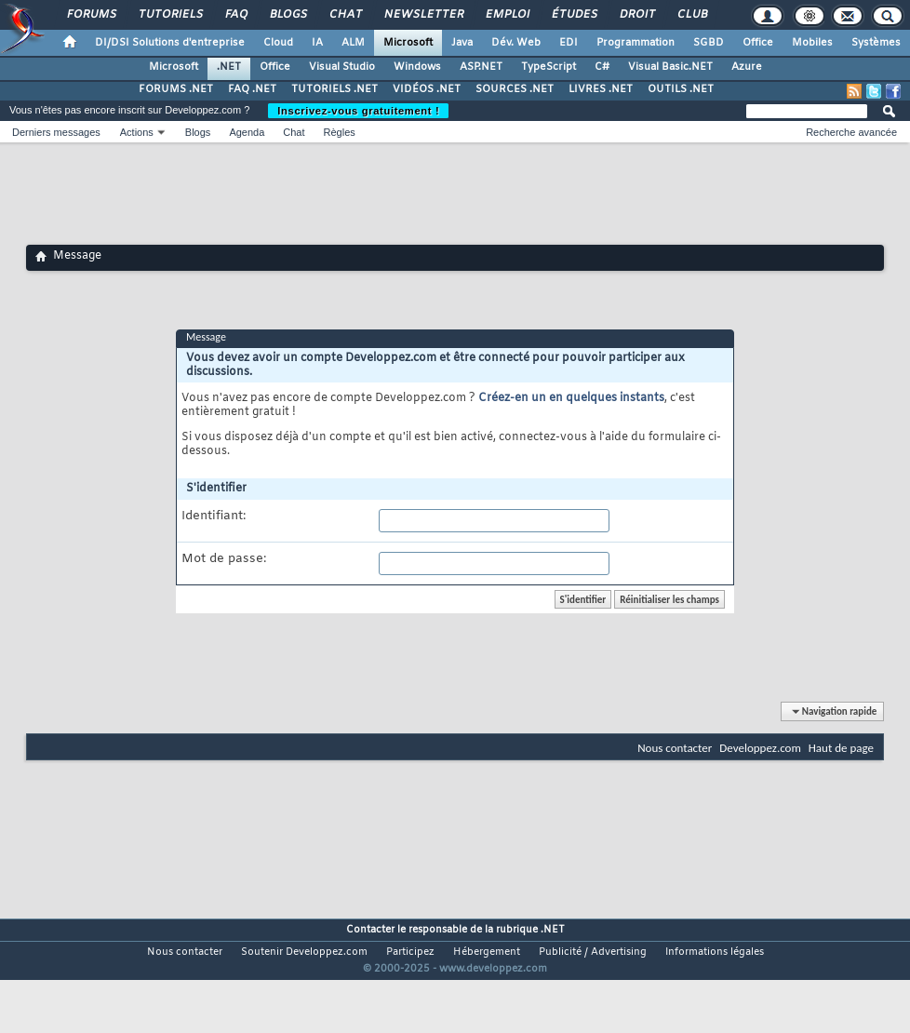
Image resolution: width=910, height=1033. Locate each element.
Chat (345, 14)
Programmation (635, 42)
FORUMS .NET (176, 89)
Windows (417, 67)
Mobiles (812, 42)
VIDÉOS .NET (427, 89)
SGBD (708, 42)
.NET (229, 67)
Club (691, 14)
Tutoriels (170, 14)
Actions (137, 132)
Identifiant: (213, 516)
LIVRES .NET (601, 89)
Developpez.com (760, 748)
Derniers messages (56, 132)
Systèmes (876, 42)
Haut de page (841, 748)
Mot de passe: (223, 559)
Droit (636, 14)
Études (573, 14)
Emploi (506, 14)
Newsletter (422, 14)
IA (317, 42)
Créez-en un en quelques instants (571, 398)
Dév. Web (516, 42)
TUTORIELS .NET (334, 89)
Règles (339, 132)
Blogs (287, 14)
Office (758, 42)
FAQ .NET (252, 89)
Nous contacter (674, 748)
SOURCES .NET (514, 89)
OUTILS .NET (681, 89)
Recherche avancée (851, 132)
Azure (746, 67)
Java (462, 42)
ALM (353, 42)
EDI (568, 42)
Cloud (278, 42)
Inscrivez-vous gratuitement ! (358, 110)
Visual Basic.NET (670, 67)
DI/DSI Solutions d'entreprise (170, 42)
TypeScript (548, 67)
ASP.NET (481, 67)
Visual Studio (342, 67)
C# (602, 67)
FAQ (235, 14)
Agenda (246, 132)
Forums (90, 14)
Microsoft (408, 42)
